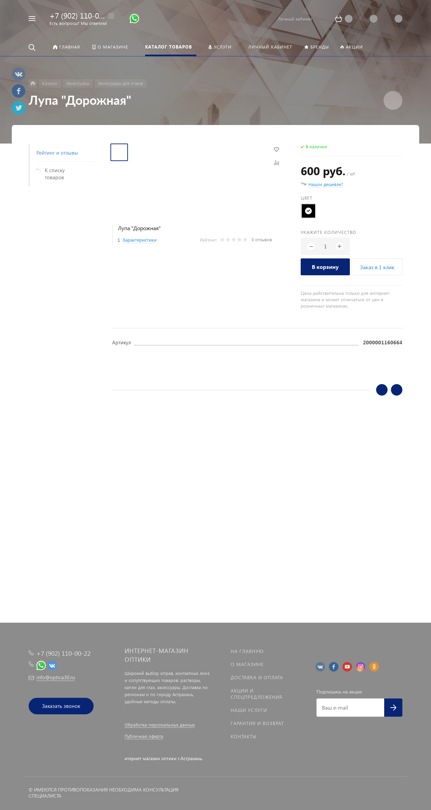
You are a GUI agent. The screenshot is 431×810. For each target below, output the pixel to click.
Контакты (244, 736)
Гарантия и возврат (257, 723)
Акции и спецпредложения (256, 693)
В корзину (325, 266)
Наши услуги (249, 710)
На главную (247, 651)
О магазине (247, 664)
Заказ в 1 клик (377, 267)
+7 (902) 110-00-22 (81, 15)
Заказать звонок (61, 706)
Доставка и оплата (257, 677)
